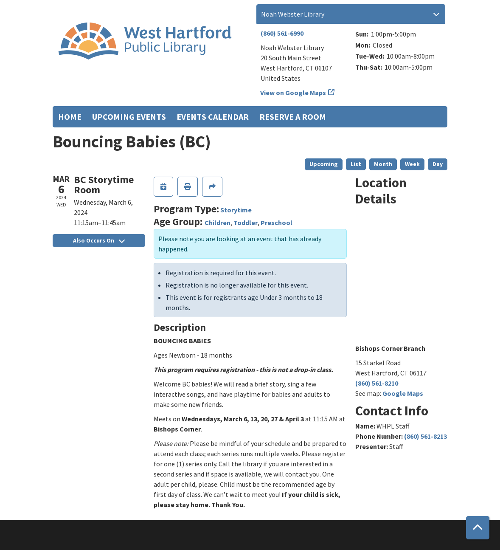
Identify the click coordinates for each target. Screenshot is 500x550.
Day (438, 164)
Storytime (236, 210)
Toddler (245, 222)
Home (69, 116)
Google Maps (402, 393)
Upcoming (323, 164)
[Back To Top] (477, 527)
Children (217, 222)
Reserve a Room (292, 116)
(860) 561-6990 (282, 33)
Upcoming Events (129, 116)
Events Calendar (213, 116)
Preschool (276, 222)
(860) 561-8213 (425, 436)
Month (383, 164)
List (356, 164)
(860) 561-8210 (376, 383)
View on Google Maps (293, 92)
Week (412, 164)
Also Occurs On (99, 240)
